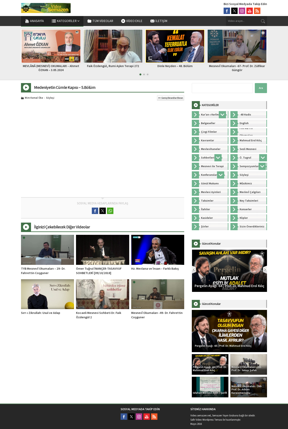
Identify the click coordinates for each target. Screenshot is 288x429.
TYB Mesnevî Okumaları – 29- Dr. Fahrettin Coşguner (43, 270)
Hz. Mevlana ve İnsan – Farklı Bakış (155, 268)
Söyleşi (50, 98)
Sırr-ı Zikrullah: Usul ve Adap (40, 313)
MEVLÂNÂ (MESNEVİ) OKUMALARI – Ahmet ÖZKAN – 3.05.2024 (113, 68)
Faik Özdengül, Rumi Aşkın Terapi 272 (175, 66)
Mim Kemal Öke (34, 98)
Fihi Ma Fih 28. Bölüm (51, 66)
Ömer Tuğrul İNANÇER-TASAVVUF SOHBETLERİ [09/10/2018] (99, 270)
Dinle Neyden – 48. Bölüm (237, 66)
